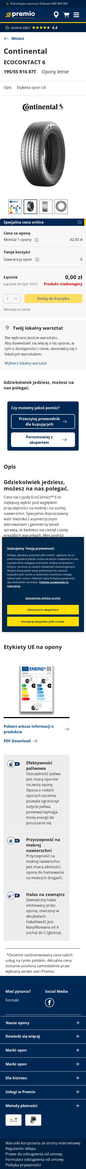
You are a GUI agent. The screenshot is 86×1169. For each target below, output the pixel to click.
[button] (76, 15)
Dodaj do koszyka (53, 298)
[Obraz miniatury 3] (46, 206)
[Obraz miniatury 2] (30, 206)
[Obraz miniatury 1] (15, 206)
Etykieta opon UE (31, 87)
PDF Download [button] (21, 741)
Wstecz (14, 38)
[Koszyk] (66, 15)
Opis (7, 87)
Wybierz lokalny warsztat (26, 363)
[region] (43, 584)
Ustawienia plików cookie (43, 598)
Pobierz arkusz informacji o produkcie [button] (36, 729)
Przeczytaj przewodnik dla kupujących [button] (43, 421)
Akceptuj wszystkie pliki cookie (43, 621)
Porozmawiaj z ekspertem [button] (46, 439)
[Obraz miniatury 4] (61, 206)
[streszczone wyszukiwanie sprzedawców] (56, 15)
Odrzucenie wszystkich (43, 609)
